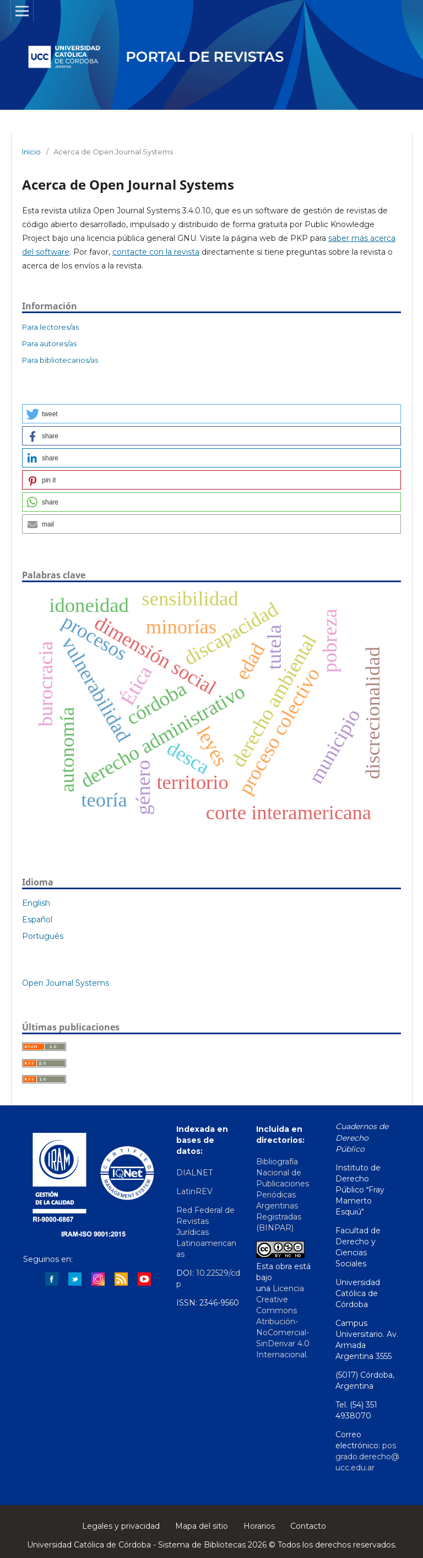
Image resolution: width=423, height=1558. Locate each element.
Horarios (259, 1526)
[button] (211, 413)
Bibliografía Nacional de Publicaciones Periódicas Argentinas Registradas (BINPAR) (282, 1195)
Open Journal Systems (65, 983)
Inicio (31, 151)
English (36, 903)
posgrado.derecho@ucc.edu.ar (367, 1457)
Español (37, 920)
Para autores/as (49, 343)
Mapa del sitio (201, 1526)
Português (42, 936)
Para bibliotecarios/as (60, 360)
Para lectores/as (50, 327)
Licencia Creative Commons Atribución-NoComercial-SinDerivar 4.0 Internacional (283, 1321)
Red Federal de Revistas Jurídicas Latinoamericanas (206, 1232)
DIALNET (194, 1173)
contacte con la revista (155, 252)
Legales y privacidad (121, 1526)
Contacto (308, 1526)
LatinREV (195, 1191)
